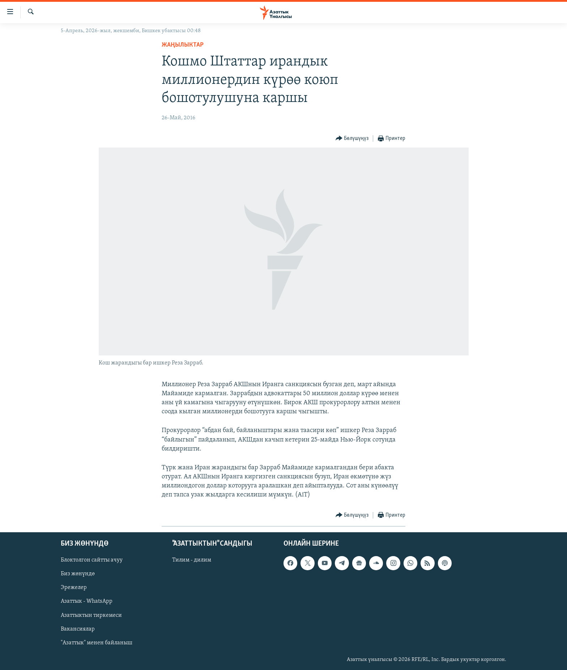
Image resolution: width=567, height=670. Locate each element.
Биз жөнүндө (78, 574)
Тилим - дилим (191, 560)
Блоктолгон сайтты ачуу (92, 560)
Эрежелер (74, 587)
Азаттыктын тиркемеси (91, 615)
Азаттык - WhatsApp (86, 601)
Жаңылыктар (183, 45)
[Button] (352, 139)
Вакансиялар (78, 629)
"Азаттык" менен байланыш (96, 642)
